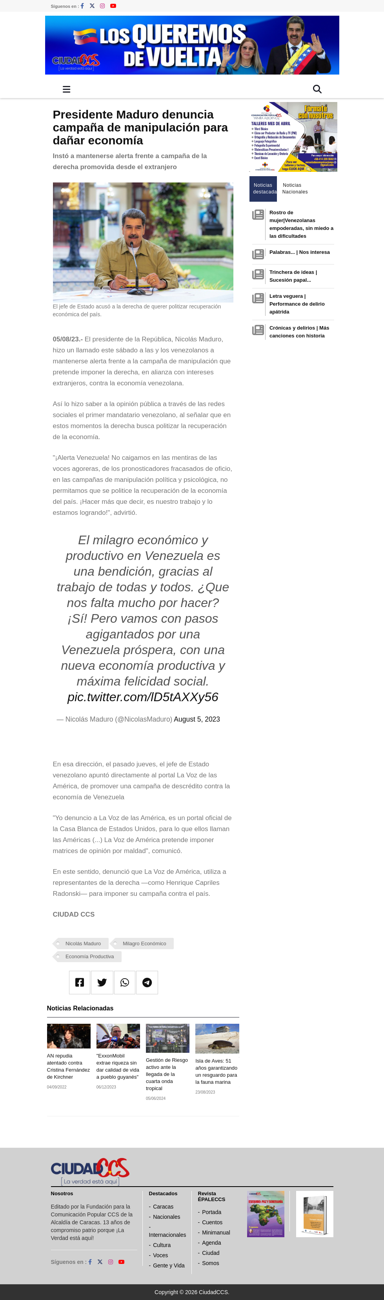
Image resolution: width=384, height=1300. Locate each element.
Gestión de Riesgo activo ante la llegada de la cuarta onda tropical (167, 1074)
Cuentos (212, 1222)
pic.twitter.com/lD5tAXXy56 (142, 697)
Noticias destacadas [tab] (265, 188)
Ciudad (210, 1253)
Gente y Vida (169, 1265)
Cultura (162, 1245)
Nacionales (166, 1217)
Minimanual (216, 1232)
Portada (211, 1212)
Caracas (163, 1206)
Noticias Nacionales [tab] (294, 188)
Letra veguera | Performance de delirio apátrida (297, 304)
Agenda (211, 1243)
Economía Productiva (90, 956)
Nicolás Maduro (83, 943)
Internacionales (167, 1235)
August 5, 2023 (197, 719)
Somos (210, 1263)
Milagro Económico (144, 943)
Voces (160, 1255)
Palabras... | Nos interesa (299, 252)
